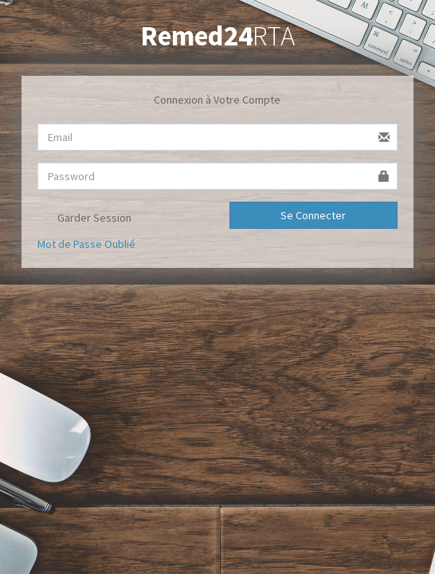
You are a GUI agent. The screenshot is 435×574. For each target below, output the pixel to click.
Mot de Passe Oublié (86, 244)
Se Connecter (313, 215)
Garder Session (84, 219)
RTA (217, 35)
